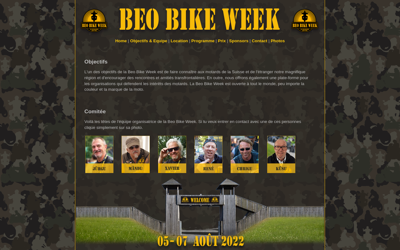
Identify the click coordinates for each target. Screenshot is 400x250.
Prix (222, 40)
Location (179, 40)
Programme (202, 40)
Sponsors (238, 40)
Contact (260, 40)
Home (121, 40)
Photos (278, 40)
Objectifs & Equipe (149, 40)
